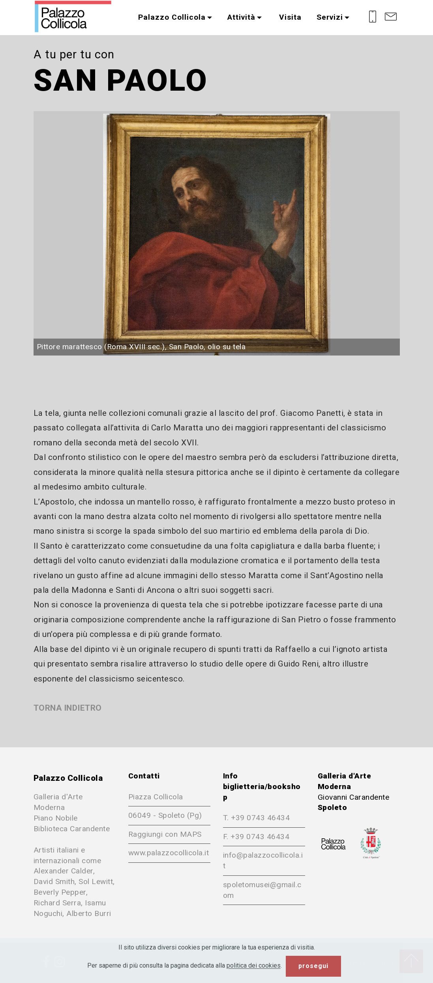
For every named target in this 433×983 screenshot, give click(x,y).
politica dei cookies (254, 966)
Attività (241, 17)
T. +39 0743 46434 (256, 817)
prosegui (313, 966)
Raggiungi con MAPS (165, 834)
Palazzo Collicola (172, 17)
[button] (217, 233)
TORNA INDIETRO (68, 708)
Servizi (330, 17)
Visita (289, 17)
